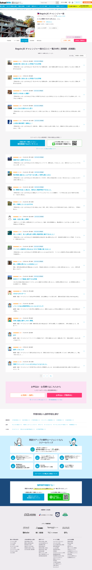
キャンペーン (52, 6)
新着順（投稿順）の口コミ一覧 (60, 9)
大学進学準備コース (41, 429)
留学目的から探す (28, 544)
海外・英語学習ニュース (44, 554)
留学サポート (35, 6)
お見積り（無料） (67, 40)
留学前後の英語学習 (43, 555)
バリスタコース (48, 424)
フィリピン (59, 16)
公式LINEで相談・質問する (59, 497)
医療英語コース (73, 424)
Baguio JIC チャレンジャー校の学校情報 (46, 9)
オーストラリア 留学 (14, 546)
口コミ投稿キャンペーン (73, 552)
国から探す (2, 6)
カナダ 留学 (12, 544)
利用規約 (55, 551)
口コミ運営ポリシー (57, 563)
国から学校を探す (14, 539)
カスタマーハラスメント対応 (59, 552)
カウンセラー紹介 (43, 6)
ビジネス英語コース (17, 424)
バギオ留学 (36, 9)
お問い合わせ (56, 565)
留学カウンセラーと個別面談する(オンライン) (33, 497)
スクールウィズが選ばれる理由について (47, 148)
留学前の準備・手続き (43, 547)
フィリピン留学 (30, 9)
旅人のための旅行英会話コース (28, 429)
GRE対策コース (60, 420)
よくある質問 (56, 547)
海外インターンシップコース (30, 424)
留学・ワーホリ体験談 (72, 547)
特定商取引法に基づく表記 (58, 555)
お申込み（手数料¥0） (80, 40)
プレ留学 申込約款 (57, 562)
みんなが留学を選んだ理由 (58, 544)
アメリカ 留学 (13, 543)
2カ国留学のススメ (71, 557)
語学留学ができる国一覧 (21, 9)
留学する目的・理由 (43, 541)
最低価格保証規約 (56, 554)
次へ (51, 375)
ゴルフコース (16, 429)
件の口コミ (49, 21)
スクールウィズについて (58, 541)
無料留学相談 (70, 541)
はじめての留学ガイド (72, 555)
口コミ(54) (24, 40)
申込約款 (55, 560)
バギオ (63, 16)
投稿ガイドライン (56, 559)
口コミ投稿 (64, 2)
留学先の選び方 (42, 546)
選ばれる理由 (21, 6)
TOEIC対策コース (17, 420)
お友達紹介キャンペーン (73, 551)
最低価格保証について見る (56, 399)
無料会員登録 (87, 2)
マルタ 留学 (12, 552)
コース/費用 (16, 40)
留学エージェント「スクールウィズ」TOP (8, 9)
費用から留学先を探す (29, 543)
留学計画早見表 (56, 546)
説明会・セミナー (60, 6)
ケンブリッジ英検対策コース (48, 420)
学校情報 (9, 40)
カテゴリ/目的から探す (12, 6)
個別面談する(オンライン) (27, 143)
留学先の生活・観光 (43, 549)
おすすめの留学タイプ (43, 543)
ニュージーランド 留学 (14, 549)
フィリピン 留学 (13, 541)
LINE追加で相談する (63, 143)
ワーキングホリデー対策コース (61, 424)
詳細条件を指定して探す (29, 547)
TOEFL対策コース (36, 420)
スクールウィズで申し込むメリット (39, 399)
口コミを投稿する (53, 28)
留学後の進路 (41, 551)
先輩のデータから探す (29, 546)
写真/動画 (32, 40)
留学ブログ (41, 539)
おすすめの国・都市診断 (29, 549)
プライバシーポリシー (57, 557)
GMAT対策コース (70, 420)
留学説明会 (70, 554)
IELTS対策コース (26, 420)
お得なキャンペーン (72, 549)
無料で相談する (73, 6)
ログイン (78, 2)
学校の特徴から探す (28, 541)
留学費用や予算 (42, 544)
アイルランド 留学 (14, 551)
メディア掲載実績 (46, 523)
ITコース (41, 424)
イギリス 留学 (13, 547)
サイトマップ (56, 567)
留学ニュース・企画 (43, 552)
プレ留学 (28, 6)
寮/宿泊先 (39, 40)
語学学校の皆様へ (56, 549)
